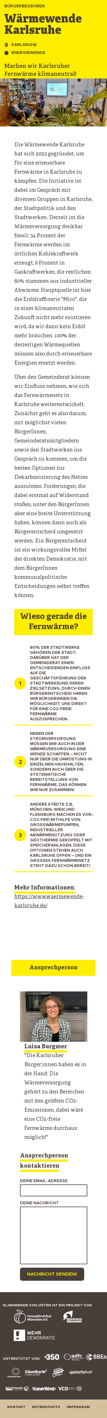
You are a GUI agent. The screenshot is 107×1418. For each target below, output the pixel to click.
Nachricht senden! (52, 1274)
